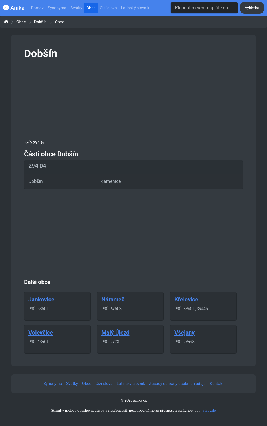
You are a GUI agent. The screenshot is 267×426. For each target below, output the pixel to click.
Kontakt (217, 383)
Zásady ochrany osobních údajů (177, 383)
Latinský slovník (135, 7)
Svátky (76, 7)
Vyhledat (252, 8)
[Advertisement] (133, 98)
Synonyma (57, 7)
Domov (37, 7)
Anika (14, 8)
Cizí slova (108, 7)
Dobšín (40, 22)
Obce (90, 7)
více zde (209, 410)
